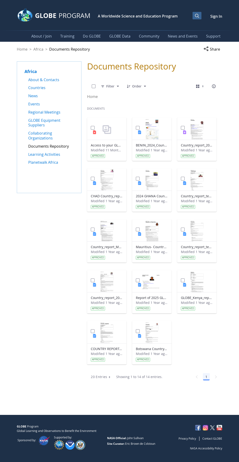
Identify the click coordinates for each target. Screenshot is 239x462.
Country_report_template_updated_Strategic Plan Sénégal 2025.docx (197, 247)
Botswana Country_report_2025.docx (152, 349)
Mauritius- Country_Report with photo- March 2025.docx (152, 247)
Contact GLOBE (212, 438)
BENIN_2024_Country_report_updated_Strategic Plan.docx (152, 145)
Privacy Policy (187, 438)
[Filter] (110, 86)
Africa (38, 49)
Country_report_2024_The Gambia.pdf (197, 145)
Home (22, 49)
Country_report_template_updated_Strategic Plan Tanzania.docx (197, 196)
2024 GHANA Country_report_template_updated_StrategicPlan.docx (152, 196)
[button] (213, 49)
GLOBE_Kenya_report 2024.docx (197, 297)
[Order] (136, 86)
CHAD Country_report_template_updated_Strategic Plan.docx (107, 196)
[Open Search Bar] (197, 15)
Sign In (216, 16)
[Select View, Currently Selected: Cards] (200, 86)
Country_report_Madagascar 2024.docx (107, 247)
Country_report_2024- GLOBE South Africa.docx (107, 297)
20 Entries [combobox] (102, 377)
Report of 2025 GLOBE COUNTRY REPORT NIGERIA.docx (152, 297)
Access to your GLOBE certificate (107, 145)
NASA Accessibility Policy (206, 448)
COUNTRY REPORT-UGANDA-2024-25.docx (107, 349)
